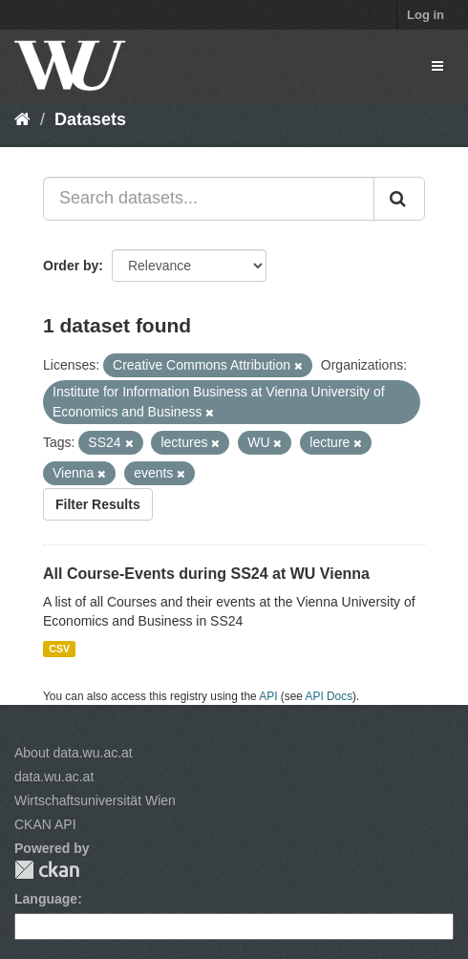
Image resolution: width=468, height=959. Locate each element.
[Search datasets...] (208, 199)
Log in (425, 15)
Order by (70, 265)
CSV (59, 648)
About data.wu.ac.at (73, 752)
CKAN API (45, 824)
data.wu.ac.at (54, 776)
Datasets (90, 119)
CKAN (46, 870)
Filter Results (97, 504)
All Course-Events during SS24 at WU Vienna (206, 573)
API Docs (329, 696)
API (268, 696)
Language (45, 898)
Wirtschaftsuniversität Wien (95, 800)
